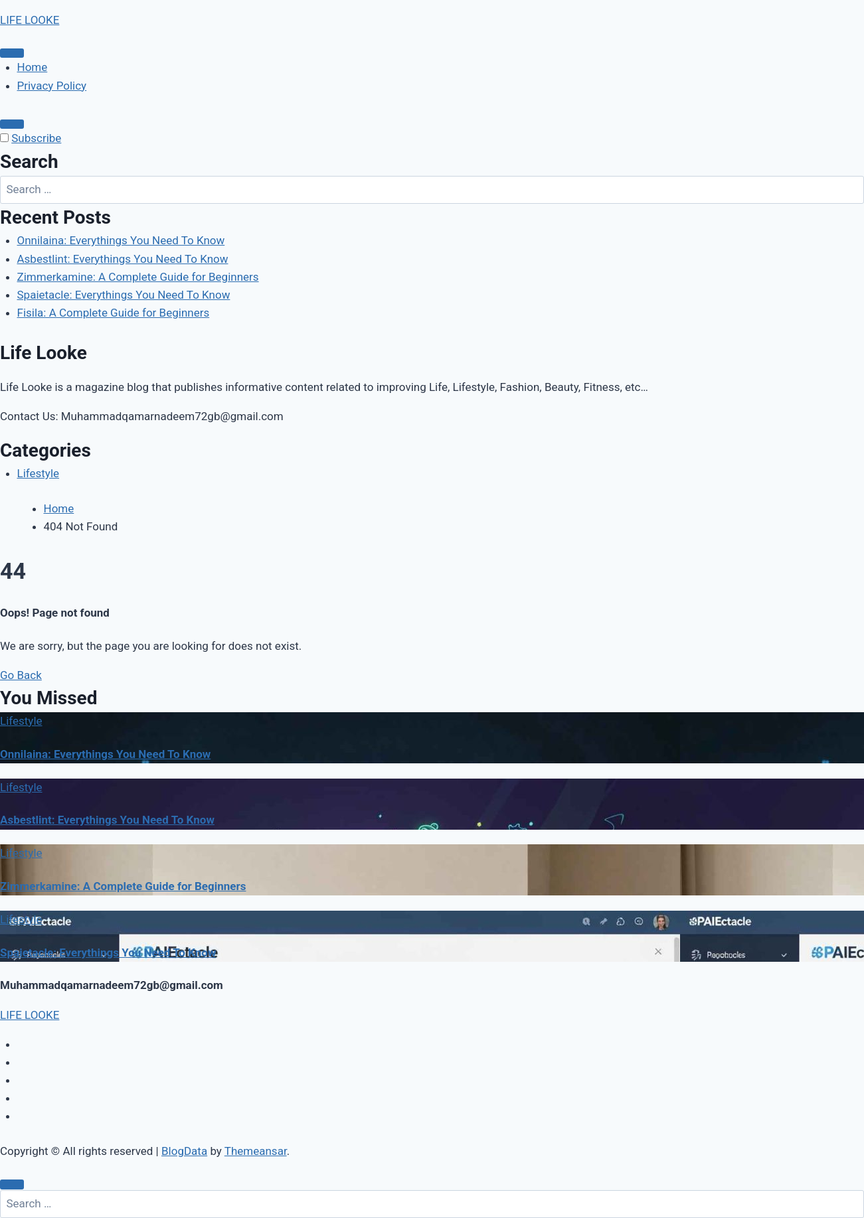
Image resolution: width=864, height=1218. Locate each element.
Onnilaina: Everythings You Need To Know (121, 240)
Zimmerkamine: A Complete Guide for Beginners (138, 276)
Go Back (21, 675)
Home (32, 67)
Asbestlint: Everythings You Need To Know (122, 259)
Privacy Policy (52, 85)
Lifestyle (38, 473)
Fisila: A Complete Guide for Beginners (113, 312)
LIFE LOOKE (29, 20)
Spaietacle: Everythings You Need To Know (123, 294)
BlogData (184, 1151)
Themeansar (255, 1151)
